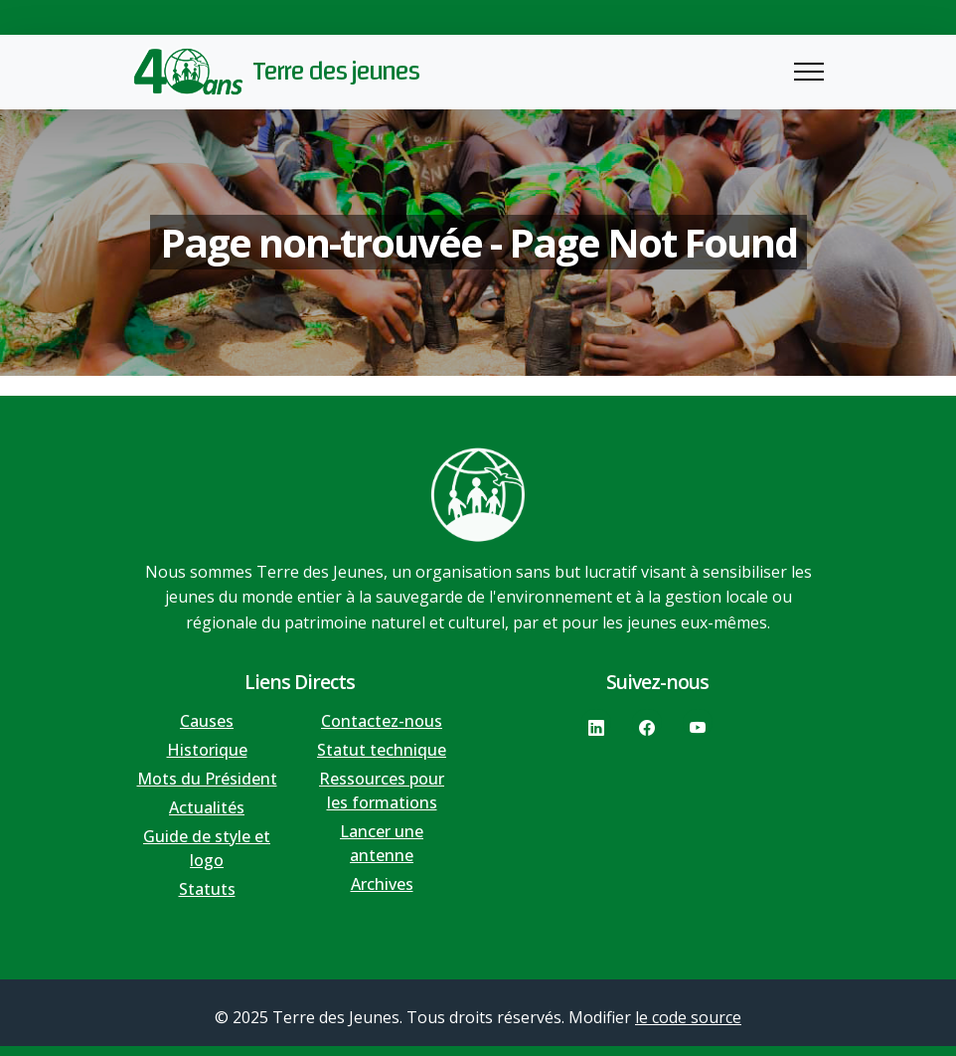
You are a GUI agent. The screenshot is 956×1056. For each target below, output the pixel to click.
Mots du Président (207, 779)
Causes (207, 721)
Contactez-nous (381, 721)
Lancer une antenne (381, 843)
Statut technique (381, 750)
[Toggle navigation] (809, 72)
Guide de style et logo (206, 848)
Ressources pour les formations (381, 790)
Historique (207, 750)
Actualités (206, 807)
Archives (382, 884)
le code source (688, 1017)
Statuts (207, 889)
